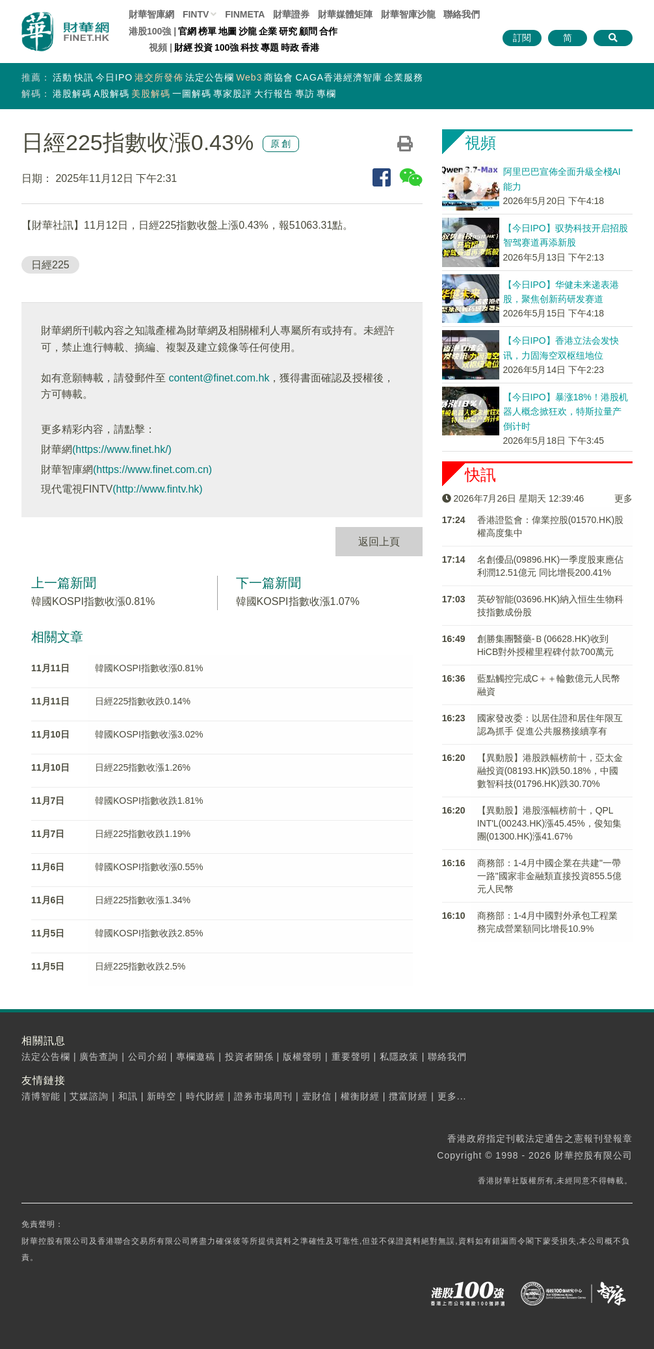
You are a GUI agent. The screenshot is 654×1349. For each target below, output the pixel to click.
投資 (203, 47)
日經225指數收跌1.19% (142, 834)
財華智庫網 (151, 14)
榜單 (207, 31)
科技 (250, 47)
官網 (187, 31)
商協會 (278, 77)
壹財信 (317, 1096)
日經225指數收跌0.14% (142, 701)
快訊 (84, 77)
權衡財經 (360, 1096)
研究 (288, 31)
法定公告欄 (209, 77)
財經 (183, 47)
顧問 (308, 31)
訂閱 (522, 37)
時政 (290, 47)
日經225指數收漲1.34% (142, 900)
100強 (227, 47)
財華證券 (291, 14)
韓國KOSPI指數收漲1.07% (298, 601)
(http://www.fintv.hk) (157, 489)
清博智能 (40, 1096)
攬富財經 (408, 1096)
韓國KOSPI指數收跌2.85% (149, 933)
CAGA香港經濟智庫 (338, 77)
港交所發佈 (159, 77)
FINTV (196, 14)
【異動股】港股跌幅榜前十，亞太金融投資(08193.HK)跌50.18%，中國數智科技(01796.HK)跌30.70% (550, 770)
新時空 (161, 1096)
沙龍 (248, 31)
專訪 (305, 93)
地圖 (227, 31)
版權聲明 (302, 1056)
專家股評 (232, 93)
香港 (310, 47)
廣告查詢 (98, 1056)
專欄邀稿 (195, 1056)
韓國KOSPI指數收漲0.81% (93, 601)
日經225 (50, 264)
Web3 (249, 77)
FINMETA (245, 14)
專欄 (326, 93)
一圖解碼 (191, 93)
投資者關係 (249, 1056)
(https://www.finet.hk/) (122, 449)
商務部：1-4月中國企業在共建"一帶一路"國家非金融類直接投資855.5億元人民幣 (549, 876)
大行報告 (273, 93)
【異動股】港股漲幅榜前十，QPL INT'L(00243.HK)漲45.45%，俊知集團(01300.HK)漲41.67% (549, 823)
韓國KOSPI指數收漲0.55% (149, 867)
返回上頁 (379, 541)
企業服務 (403, 77)
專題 (270, 47)
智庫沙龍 (408, 14)
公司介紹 (147, 1056)
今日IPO (114, 77)
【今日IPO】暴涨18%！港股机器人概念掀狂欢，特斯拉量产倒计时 (565, 411)
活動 (62, 77)
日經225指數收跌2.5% (140, 966)
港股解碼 (72, 93)
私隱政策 (399, 1056)
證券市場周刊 (263, 1096)
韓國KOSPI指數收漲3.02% (149, 734)
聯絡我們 (461, 14)
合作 (328, 31)
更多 (623, 498)
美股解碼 (150, 93)
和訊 (128, 1096)
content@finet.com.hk (218, 377)
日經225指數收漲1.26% (142, 767)
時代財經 (205, 1096)
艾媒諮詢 (89, 1096)
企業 (268, 31)
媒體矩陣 (345, 14)
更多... (452, 1096)
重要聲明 (351, 1056)
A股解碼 (111, 93)
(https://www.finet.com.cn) (152, 469)
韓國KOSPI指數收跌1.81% (149, 800)
